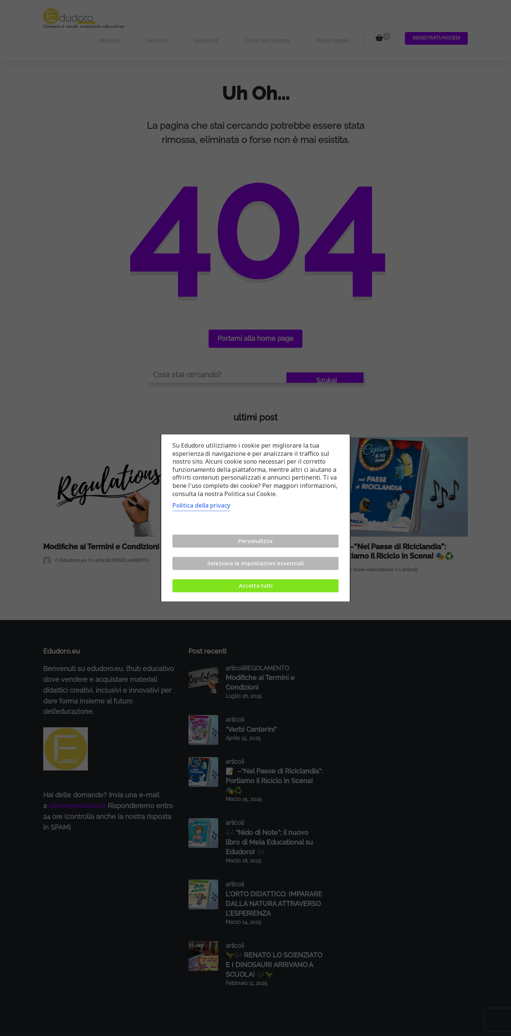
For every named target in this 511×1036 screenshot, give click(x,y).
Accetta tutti (256, 585)
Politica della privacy (201, 506)
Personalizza (255, 541)
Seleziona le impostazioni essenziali (255, 563)
